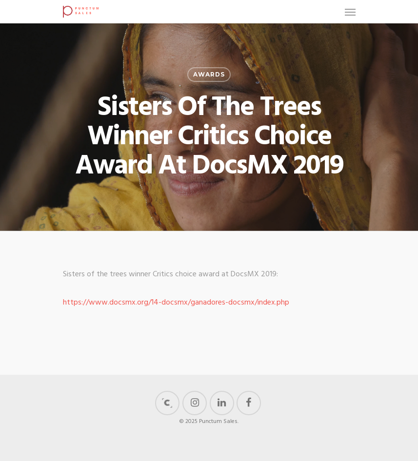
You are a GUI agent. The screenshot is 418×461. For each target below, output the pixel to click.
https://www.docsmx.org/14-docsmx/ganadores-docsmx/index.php (176, 302)
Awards (209, 74)
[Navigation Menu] (350, 12)
